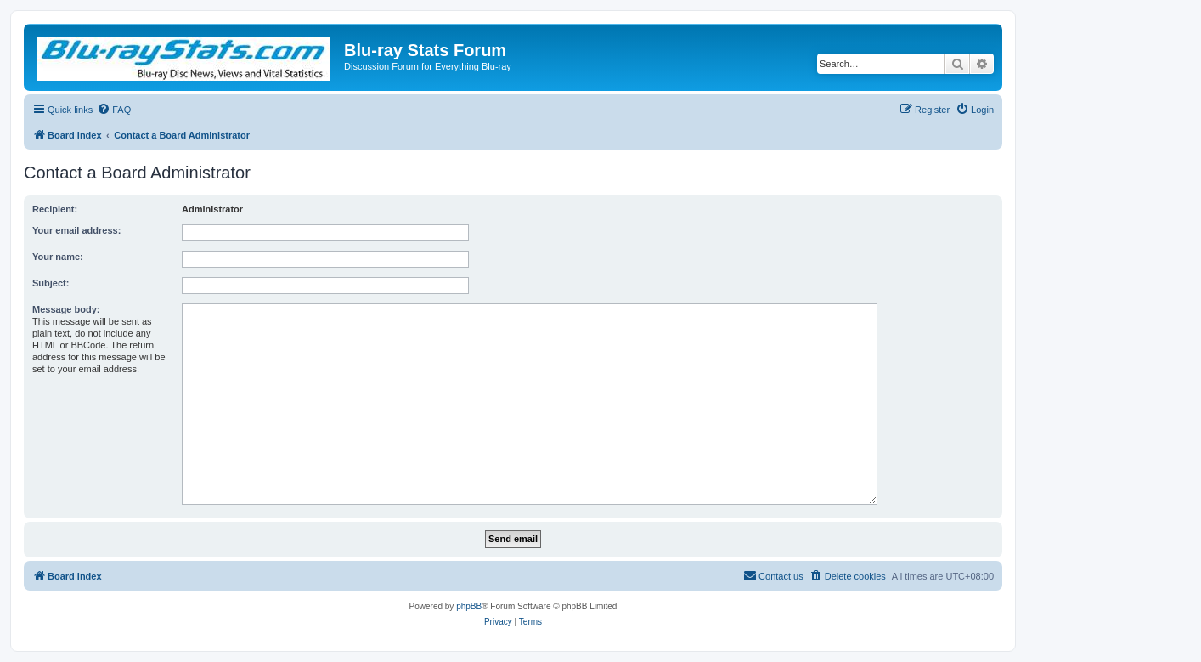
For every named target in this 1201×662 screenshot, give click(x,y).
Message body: (65, 309)
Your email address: (76, 230)
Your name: (57, 257)
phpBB (469, 606)
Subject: (50, 283)
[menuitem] (114, 109)
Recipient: (54, 209)
